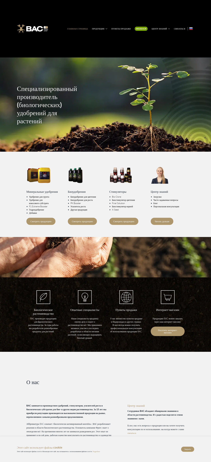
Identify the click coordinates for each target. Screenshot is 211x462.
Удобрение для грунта (39, 196)
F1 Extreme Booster (38, 206)
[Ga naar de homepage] (32, 28)
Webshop (141, 28)
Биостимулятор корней (122, 206)
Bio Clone (116, 196)
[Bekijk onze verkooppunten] (126, 297)
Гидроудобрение (36, 209)
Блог (155, 203)
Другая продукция (79, 209)
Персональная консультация (166, 206)
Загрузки (157, 196)
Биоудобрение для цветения (83, 196)
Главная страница (77, 28)
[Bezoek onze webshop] (168, 297)
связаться (131, 433)
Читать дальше (162, 221)
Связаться (179, 28)
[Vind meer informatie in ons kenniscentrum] (168, 175)
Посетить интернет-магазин (167, 331)
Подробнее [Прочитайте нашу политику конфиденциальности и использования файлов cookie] (96, 451)
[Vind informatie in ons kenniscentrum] (85, 297)
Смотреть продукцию (40, 221)
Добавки (33, 212)
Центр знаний (159, 28)
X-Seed (115, 209)
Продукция (98, 28)
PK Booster (76, 203)
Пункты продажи (121, 28)
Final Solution (118, 203)
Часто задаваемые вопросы (165, 199)
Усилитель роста (78, 206)
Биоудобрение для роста (82, 199)
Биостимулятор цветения (123, 199)
